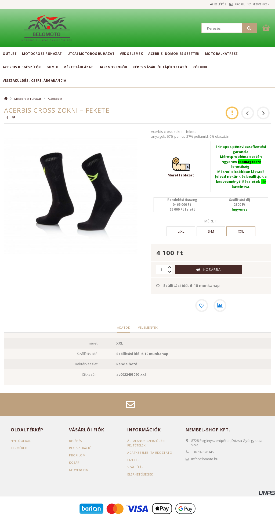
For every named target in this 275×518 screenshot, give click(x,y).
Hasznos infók (113, 67)
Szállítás (135, 467)
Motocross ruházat (42, 53)
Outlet (10, 53)
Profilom (77, 455)
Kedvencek (258, 4)
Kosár (74, 462)
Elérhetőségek (140, 474)
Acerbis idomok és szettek (174, 53)
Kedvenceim (79, 470)
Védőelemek (131, 53)
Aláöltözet (55, 99)
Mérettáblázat (78, 67)
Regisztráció (80, 448)
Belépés (208, 4)
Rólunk (200, 67)
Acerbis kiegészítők (22, 67)
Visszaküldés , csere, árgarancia (34, 80)
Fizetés (133, 460)
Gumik (52, 67)
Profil (232, 4)
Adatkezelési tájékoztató (149, 452)
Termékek (19, 448)
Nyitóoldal (21, 441)
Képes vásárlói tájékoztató (160, 67)
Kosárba (212, 269)
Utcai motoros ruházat (91, 53)
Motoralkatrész (221, 53)
